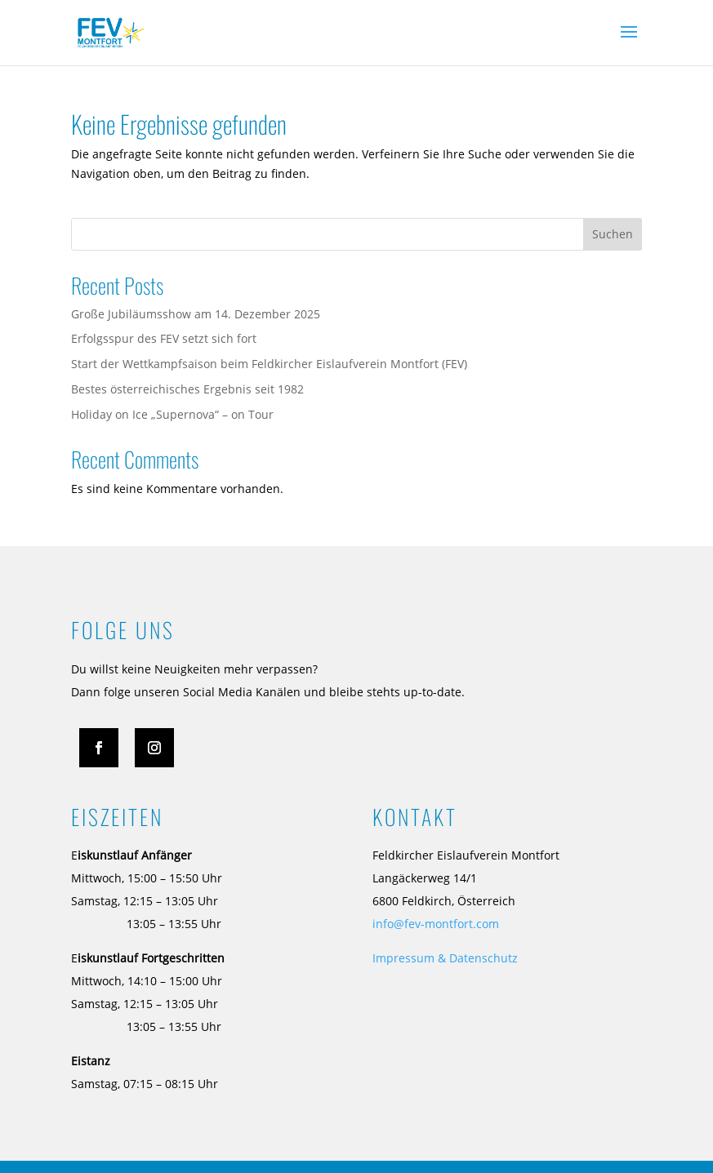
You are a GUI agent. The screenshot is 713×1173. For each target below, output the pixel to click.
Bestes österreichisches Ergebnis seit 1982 (187, 389)
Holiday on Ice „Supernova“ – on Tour (172, 414)
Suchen (612, 234)
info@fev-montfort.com (435, 923)
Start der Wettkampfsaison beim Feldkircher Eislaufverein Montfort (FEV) (269, 363)
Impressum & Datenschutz (445, 958)
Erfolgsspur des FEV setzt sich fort (163, 338)
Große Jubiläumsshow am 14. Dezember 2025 (195, 314)
